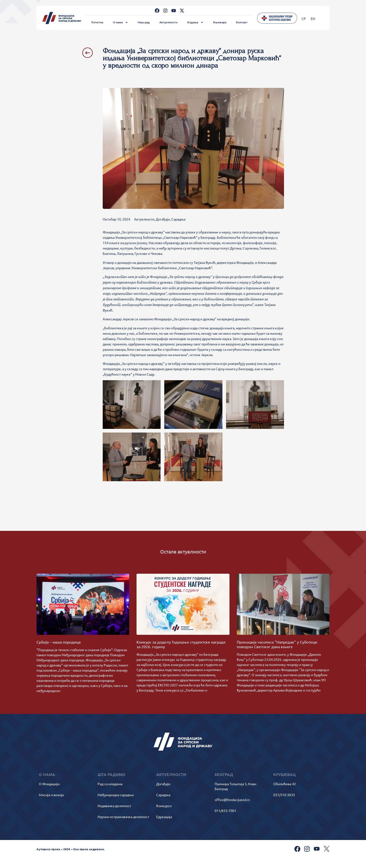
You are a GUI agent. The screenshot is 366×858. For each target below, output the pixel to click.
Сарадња (178, 219)
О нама (120, 22)
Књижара (219, 22)
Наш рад (144, 22)
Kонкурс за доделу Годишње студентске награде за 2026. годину (181, 644)
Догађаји (163, 219)
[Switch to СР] (303, 18)
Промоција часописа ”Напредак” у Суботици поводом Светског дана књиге (277, 644)
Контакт (241, 22)
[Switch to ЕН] (313, 18)
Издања (195, 22)
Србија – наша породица (59, 641)
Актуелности (168, 22)
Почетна (97, 22)
